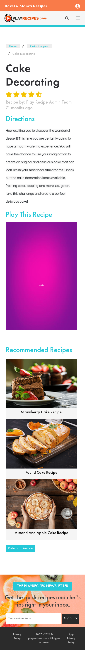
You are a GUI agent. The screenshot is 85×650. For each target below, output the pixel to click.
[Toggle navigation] (78, 18)
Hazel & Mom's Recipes (26, 6)
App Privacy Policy (71, 638)
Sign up (70, 618)
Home (13, 46)
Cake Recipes (39, 46)
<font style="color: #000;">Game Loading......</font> (41, 276)
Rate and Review (20, 548)
